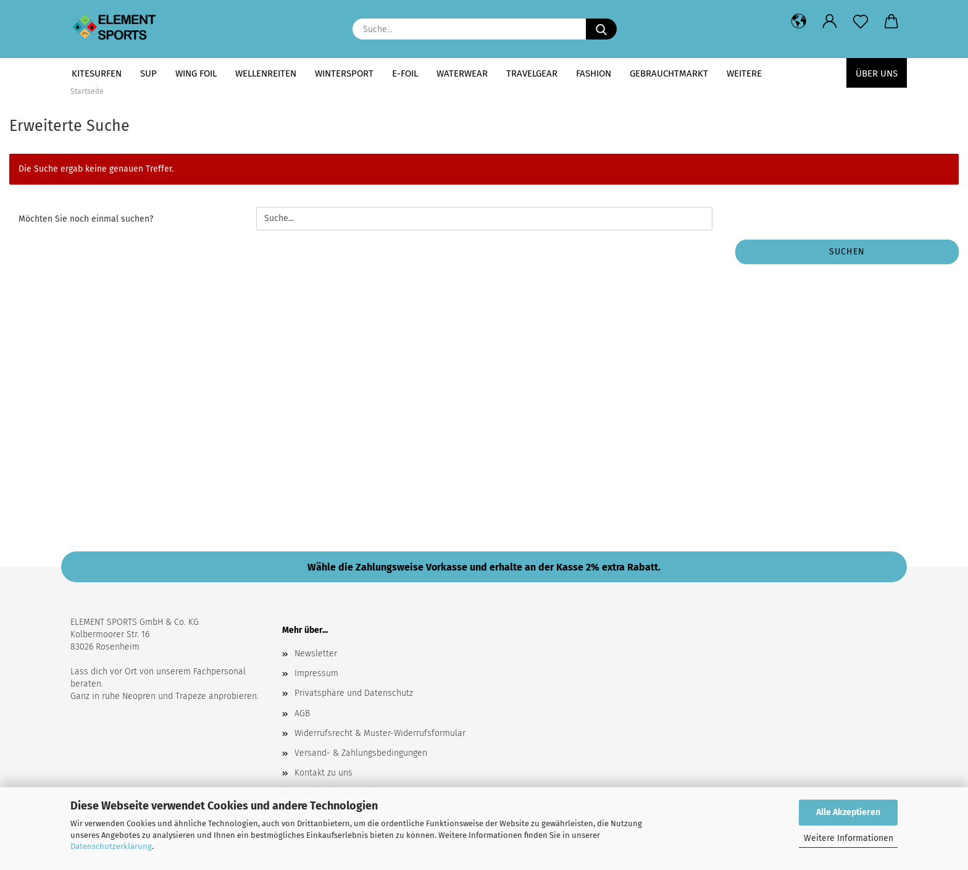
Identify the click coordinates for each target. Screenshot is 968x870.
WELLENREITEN (265, 73)
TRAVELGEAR (531, 73)
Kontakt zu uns (323, 773)
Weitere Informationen (848, 838)
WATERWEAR (462, 73)
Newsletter (315, 653)
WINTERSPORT (344, 73)
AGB (302, 713)
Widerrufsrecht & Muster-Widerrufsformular (379, 733)
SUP (148, 73)
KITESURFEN (97, 73)
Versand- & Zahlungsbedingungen (360, 753)
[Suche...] (601, 29)
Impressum (316, 673)
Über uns (877, 73)
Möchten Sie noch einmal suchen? (86, 219)
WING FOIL (196, 73)
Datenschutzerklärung (111, 846)
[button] (798, 21)
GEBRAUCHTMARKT (669, 73)
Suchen (847, 251)
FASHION (593, 73)
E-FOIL (405, 73)
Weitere (744, 73)
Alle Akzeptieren (848, 812)
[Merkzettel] (860, 21)
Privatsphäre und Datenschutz (353, 693)
